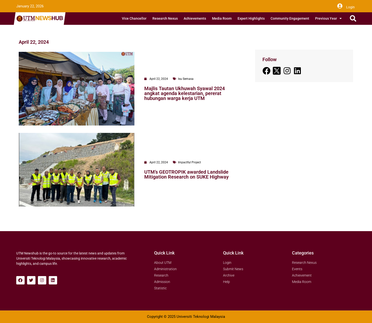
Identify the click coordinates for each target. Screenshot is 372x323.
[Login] (339, 6)
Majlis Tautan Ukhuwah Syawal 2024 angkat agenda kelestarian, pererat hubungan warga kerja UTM (184, 93)
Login (350, 7)
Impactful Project (189, 162)
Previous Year (328, 18)
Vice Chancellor (134, 18)
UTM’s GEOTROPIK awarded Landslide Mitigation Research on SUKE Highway (186, 174)
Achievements (195, 18)
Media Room (222, 18)
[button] (353, 18)
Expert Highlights (251, 18)
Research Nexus (165, 18)
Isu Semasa (186, 79)
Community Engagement (290, 18)
